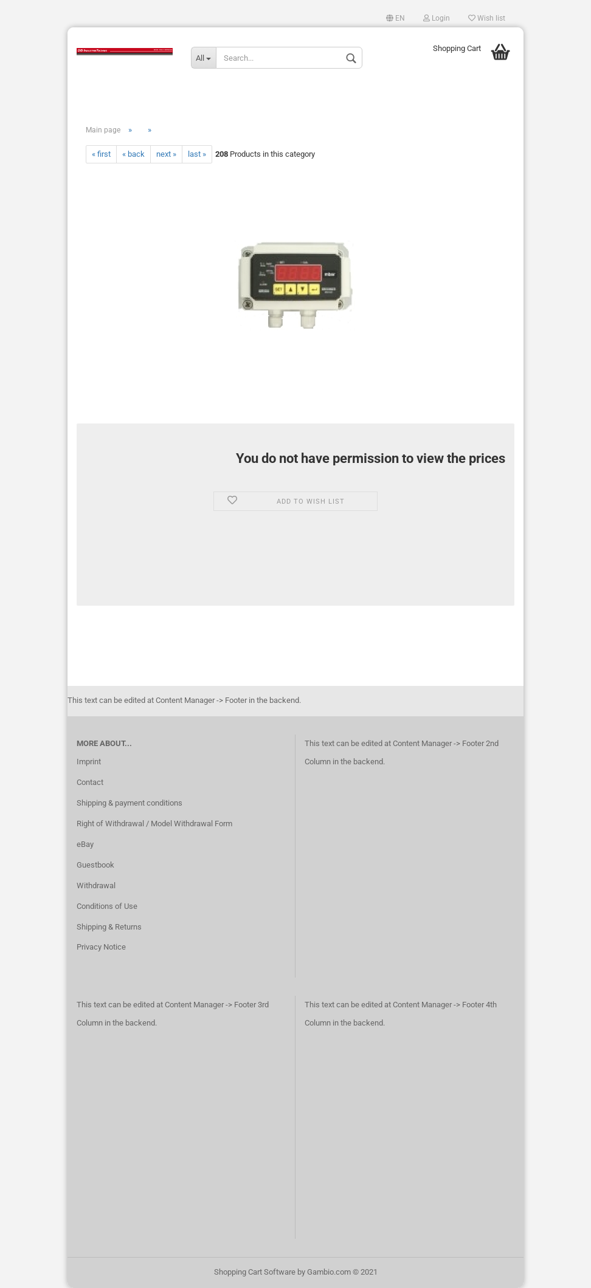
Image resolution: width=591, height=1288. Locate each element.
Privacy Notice (101, 946)
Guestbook (95, 864)
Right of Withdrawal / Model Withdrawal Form (154, 823)
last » (197, 154)
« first (101, 154)
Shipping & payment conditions (129, 802)
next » (166, 154)
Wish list (486, 18)
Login (436, 18)
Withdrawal (96, 885)
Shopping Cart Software (255, 1271)
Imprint (89, 761)
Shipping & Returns (109, 926)
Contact (90, 782)
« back (133, 154)
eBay (85, 844)
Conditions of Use (107, 906)
